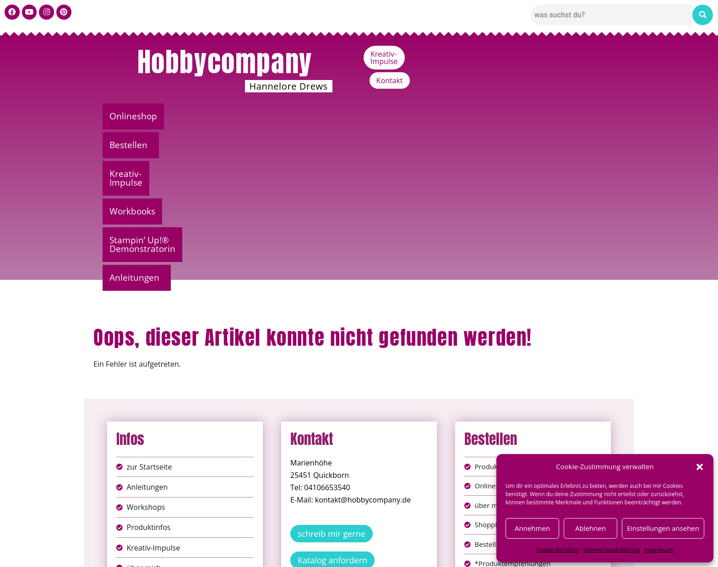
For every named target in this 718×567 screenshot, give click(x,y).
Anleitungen (576, 116)
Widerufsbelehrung (326, 553)
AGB (411, 543)
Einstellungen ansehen (663, 528)
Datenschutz (369, 543)
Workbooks (357, 116)
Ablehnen (590, 528)
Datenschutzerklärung (611, 550)
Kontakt (595, 54)
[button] (699, 466)
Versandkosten (400, 553)
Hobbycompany (224, 62)
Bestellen (201, 116)
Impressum (659, 550)
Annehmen (532, 528)
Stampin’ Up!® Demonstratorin (465, 116)
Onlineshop (136, 116)
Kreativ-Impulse (536, 54)
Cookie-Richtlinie (557, 550)
